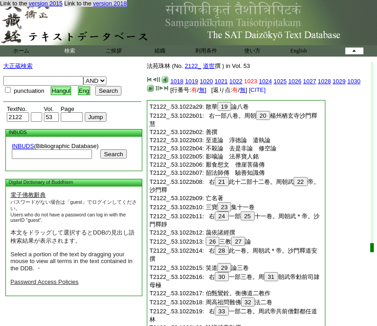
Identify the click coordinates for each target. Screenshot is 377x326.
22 (300, 181)
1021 (221, 81)
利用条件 (206, 51)
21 (221, 181)
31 (271, 276)
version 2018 (109, 3)
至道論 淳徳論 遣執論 (238, 140)
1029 (339, 81)
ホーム (21, 51)
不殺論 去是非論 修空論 (241, 148)
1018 (177, 81)
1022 (235, 81)
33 (221, 311)
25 (247, 216)
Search (113, 154)
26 (212, 241)
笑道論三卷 (227, 267)
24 (221, 216)
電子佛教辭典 (28, 195)
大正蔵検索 (18, 65)
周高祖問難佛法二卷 (239, 302)
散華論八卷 (227, 106)
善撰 (212, 132)
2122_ (193, 65)
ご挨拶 (114, 51)
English (298, 51)
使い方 (252, 51)
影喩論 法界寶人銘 (232, 156)
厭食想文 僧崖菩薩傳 (235, 164)
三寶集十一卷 (230, 207)
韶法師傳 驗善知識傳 (235, 172)
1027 (309, 81)
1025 (280, 81)
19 (224, 106)
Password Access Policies (44, 281)
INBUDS (23, 146)
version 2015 (46, 3)
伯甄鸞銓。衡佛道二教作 (238, 293)
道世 (209, 65)
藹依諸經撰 (220, 232)
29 (224, 267)
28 (221, 250)
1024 (265, 81)
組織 (160, 51)
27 (238, 241)
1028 (324, 81)
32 (248, 302)
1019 (191, 81)
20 (263, 115)
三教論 (228, 241)
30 (221, 276)
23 (224, 207)
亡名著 (214, 198)
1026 (294, 81)
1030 (353, 81)
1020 (206, 81)
